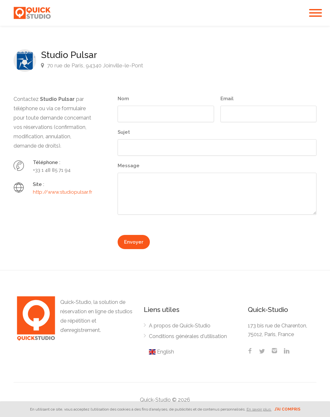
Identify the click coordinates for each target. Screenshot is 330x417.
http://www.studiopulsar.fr (62, 192)
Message (129, 166)
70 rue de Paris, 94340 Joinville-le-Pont (92, 65)
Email (227, 99)
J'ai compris (287, 409)
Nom (123, 99)
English (161, 352)
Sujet (124, 132)
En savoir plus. (259, 409)
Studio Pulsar (69, 55)
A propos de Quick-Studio (179, 326)
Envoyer (133, 242)
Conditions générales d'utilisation (188, 336)
